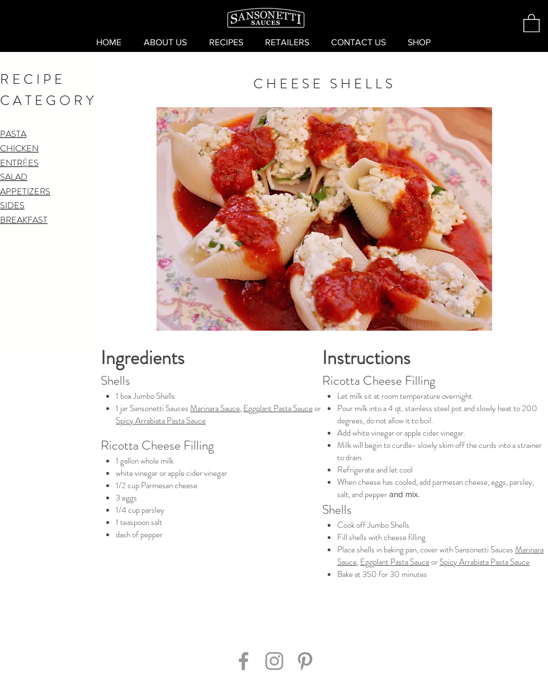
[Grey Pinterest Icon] (305, 661)
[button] (531, 22)
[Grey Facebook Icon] (244, 661)
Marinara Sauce (215, 408)
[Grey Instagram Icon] (274, 661)
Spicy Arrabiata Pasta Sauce (161, 420)
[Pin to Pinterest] (273, 628)
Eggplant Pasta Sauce (278, 408)
